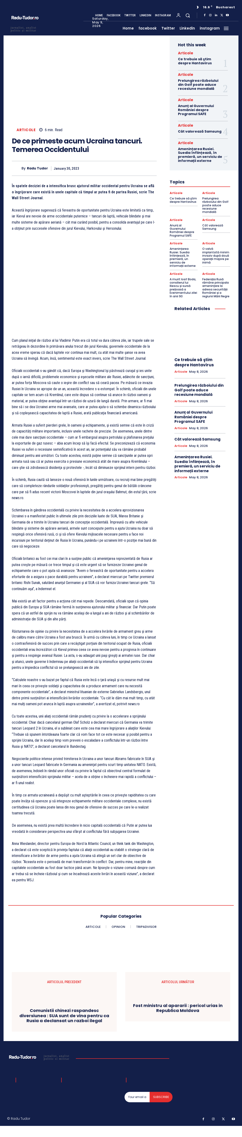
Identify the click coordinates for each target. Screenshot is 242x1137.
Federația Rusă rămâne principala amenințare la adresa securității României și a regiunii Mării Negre (215, 287)
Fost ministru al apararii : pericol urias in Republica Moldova (178, 1008)
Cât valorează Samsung (199, 131)
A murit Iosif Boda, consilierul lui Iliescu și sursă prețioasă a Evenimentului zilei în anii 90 (183, 287)
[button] (187, 15)
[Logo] (39, 1057)
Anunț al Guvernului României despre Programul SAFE (196, 110)
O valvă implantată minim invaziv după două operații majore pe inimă (215, 255)
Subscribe (161, 1097)
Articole (26, 130)
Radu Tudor (37, 168)
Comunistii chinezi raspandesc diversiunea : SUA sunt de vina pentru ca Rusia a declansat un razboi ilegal (64, 1015)
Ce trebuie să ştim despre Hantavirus (195, 61)
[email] (137, 1097)
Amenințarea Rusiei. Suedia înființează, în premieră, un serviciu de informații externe (200, 155)
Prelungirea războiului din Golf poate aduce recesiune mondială (198, 84)
